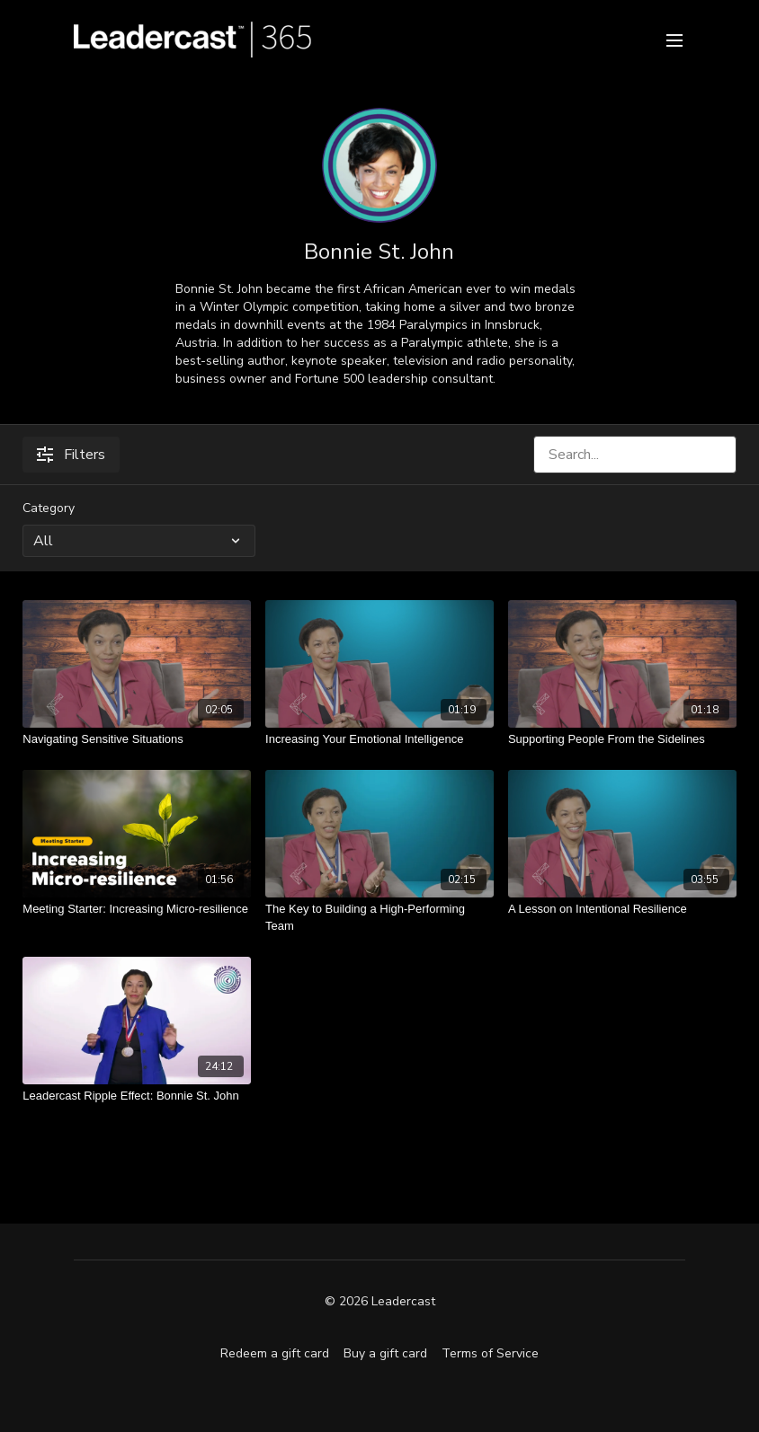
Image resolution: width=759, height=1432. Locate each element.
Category (48, 508)
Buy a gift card (385, 1353)
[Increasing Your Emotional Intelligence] (379, 739)
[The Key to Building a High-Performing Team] (379, 917)
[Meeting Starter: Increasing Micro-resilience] (136, 909)
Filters (71, 454)
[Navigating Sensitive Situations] (136, 739)
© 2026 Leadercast (380, 1301)
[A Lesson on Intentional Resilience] (622, 909)
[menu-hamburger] (674, 39)
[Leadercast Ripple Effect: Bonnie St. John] (136, 1096)
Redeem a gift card (274, 1353)
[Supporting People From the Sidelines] (622, 739)
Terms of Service (490, 1353)
